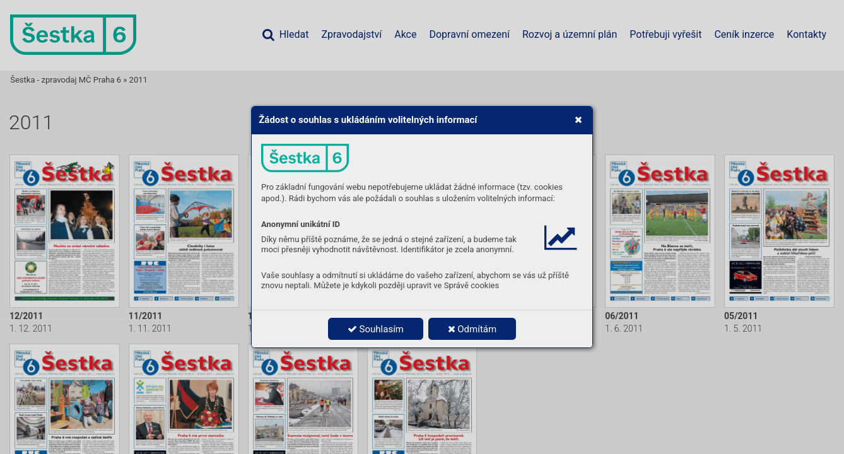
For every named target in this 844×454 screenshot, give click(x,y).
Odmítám (472, 329)
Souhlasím (376, 329)
